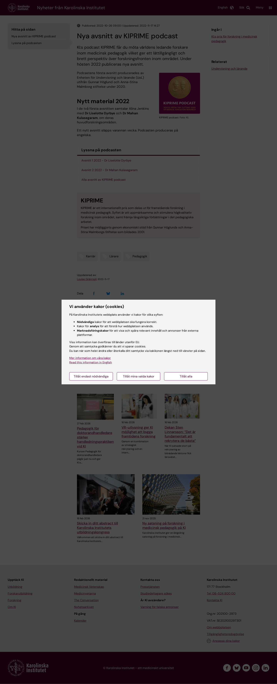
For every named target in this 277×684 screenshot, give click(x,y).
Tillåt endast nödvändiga (91, 376)
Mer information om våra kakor (90, 358)
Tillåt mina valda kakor (138, 376)
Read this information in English (90, 362)
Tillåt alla (186, 376)
